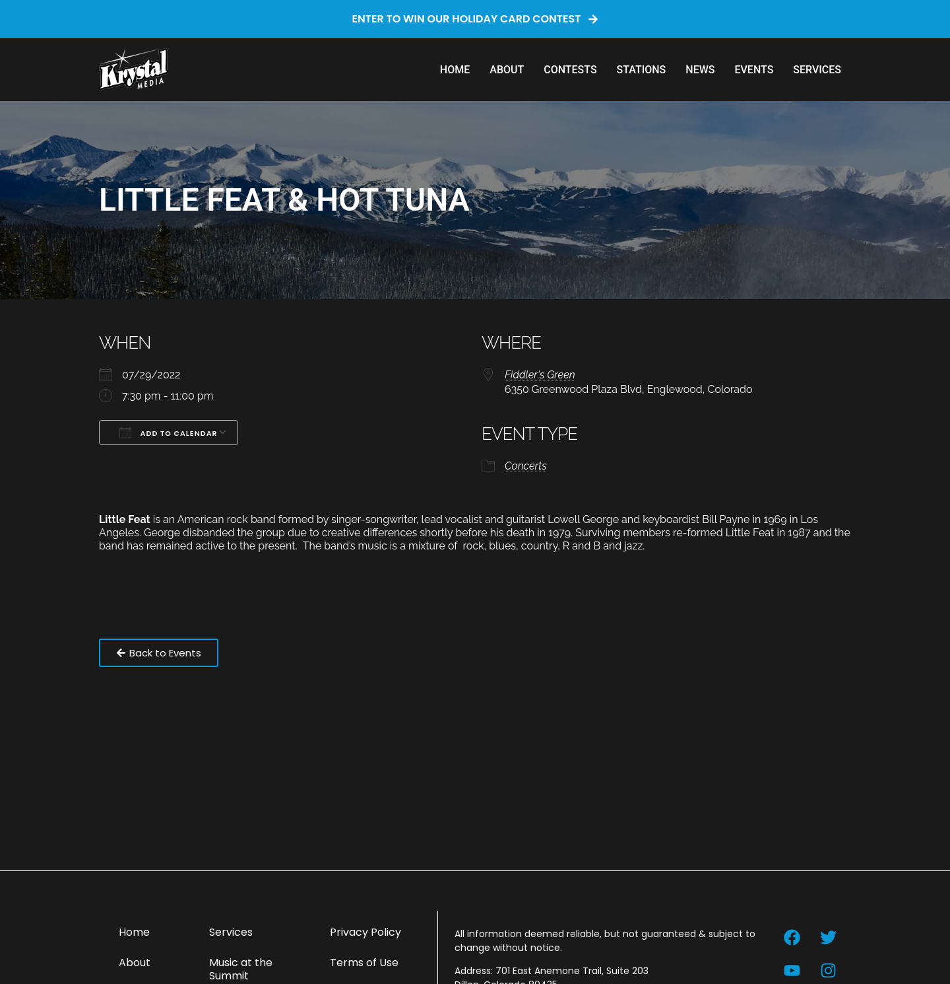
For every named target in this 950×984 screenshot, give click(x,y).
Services (817, 69)
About (507, 69)
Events (753, 69)
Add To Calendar (168, 433)
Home (455, 69)
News (699, 69)
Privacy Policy (365, 932)
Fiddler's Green (540, 375)
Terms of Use (364, 962)
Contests (570, 69)
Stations (641, 69)
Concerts (526, 466)
